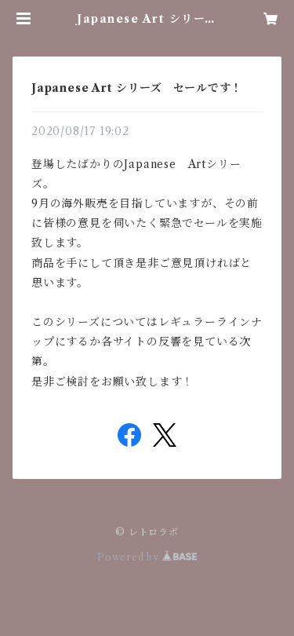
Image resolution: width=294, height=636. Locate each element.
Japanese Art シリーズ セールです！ (136, 88)
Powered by (147, 557)
